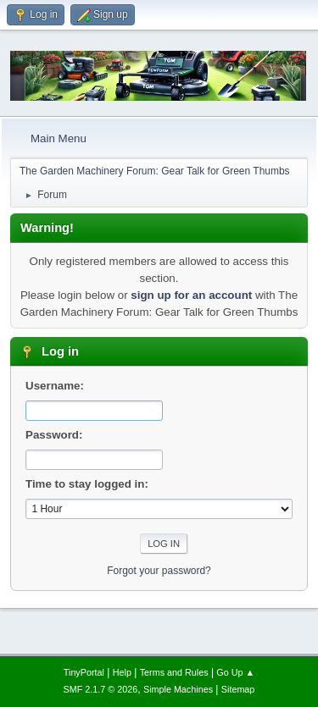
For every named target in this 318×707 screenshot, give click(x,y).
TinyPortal (84, 672)
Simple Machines (178, 689)
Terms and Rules (174, 672)
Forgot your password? (159, 571)
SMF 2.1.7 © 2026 (101, 689)
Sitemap (238, 689)
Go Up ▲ (235, 672)
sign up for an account (191, 295)
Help (122, 672)
